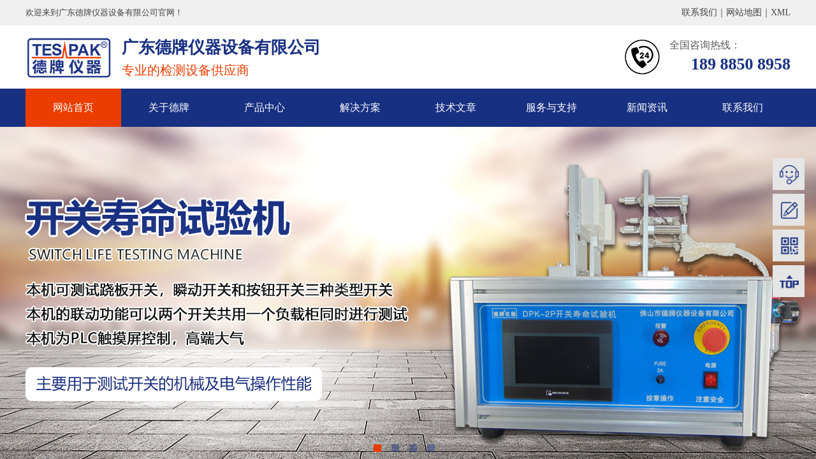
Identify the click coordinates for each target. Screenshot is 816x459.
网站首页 (73, 107)
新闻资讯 (647, 107)
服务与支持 (551, 107)
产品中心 (264, 107)
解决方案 (360, 107)
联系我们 (742, 107)
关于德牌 (169, 107)
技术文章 (455, 107)
